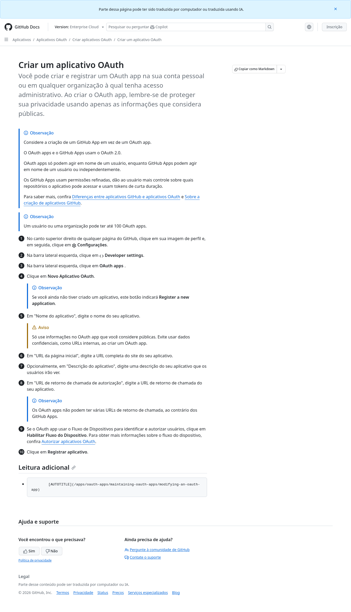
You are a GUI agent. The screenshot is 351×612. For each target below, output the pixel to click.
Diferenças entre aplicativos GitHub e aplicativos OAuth (126, 197)
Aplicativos (22, 39)
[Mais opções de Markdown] (281, 69)
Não (52, 550)
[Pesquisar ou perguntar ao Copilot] (190, 27)
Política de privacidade (35, 560)
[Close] (336, 8)
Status (102, 592)
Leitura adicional (47, 467)
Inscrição (334, 26)
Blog (176, 592)
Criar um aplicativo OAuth (139, 39)
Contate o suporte (143, 557)
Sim (29, 550)
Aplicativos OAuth (52, 39)
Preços (118, 592)
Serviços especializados (148, 592)
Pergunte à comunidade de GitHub (157, 549)
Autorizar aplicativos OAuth (68, 441)
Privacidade (83, 592)
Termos (62, 592)
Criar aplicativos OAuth (92, 39)
